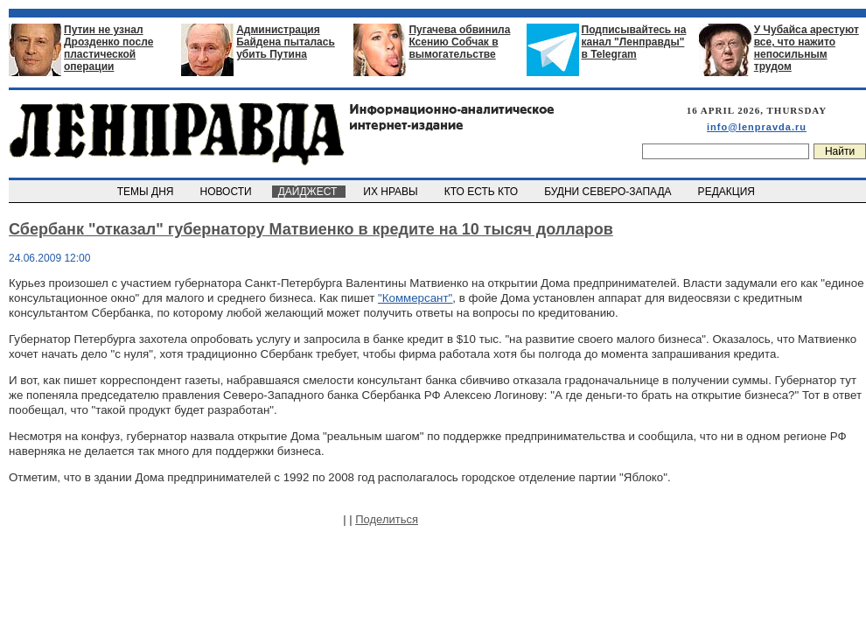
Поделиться (386, 519)
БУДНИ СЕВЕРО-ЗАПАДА (609, 192)
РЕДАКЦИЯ (728, 192)
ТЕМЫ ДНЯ (146, 192)
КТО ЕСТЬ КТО (482, 192)
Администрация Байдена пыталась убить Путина (285, 42)
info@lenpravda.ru (757, 127)
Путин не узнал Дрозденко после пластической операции (108, 48)
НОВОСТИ (227, 192)
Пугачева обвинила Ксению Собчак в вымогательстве (459, 42)
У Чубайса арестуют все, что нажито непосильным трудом (806, 48)
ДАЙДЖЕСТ (309, 192)
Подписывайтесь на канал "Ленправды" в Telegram (634, 42)
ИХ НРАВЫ (392, 192)
